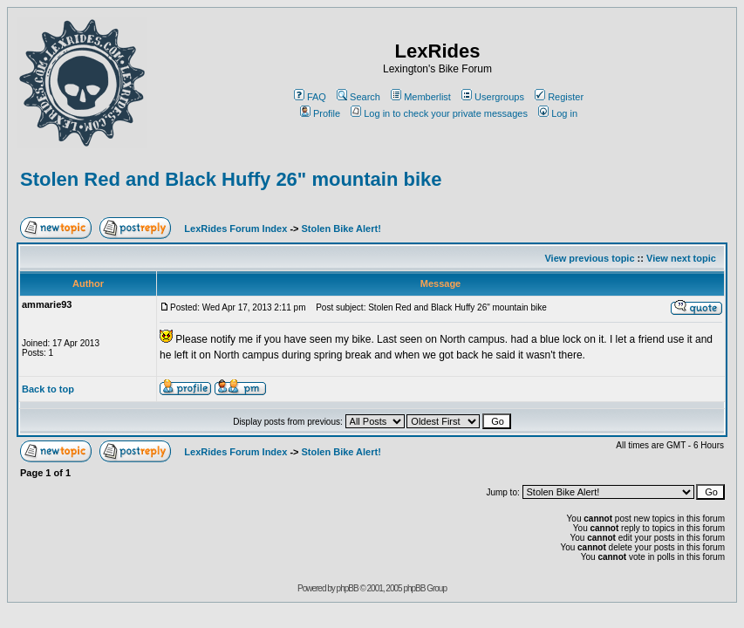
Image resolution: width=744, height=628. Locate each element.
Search (358, 97)
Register (559, 97)
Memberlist (421, 97)
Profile (320, 113)
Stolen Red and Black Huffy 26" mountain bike (231, 179)
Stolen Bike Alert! (341, 228)
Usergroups (492, 97)
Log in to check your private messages (439, 113)
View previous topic (589, 258)
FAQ (310, 97)
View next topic (681, 258)
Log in (557, 113)
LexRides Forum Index (235, 228)
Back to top (48, 389)
